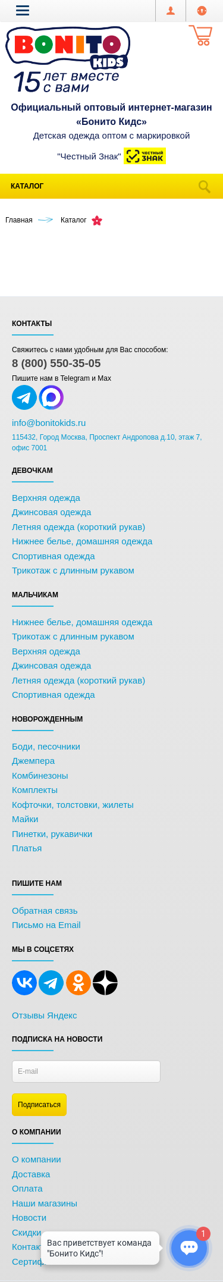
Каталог (27, 186)
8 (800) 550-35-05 (56, 363)
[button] (22, 10)
